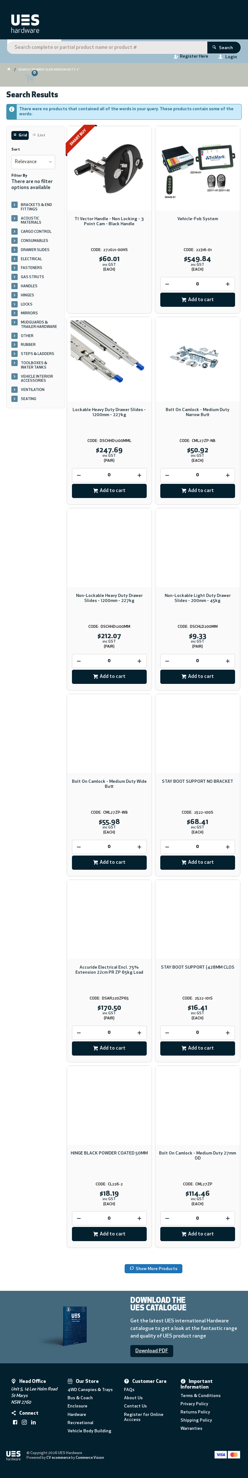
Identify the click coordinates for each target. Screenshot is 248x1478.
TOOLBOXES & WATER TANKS (34, 368)
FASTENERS (31, 270)
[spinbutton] (198, 286)
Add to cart (201, 302)
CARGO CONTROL (36, 234)
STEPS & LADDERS (37, 356)
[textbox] (123, 25)
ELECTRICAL (31, 261)
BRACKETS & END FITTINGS (36, 209)
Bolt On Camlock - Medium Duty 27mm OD (197, 1158)
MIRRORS (29, 316)
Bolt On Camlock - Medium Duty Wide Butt (109, 787)
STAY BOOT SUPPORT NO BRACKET (197, 784)
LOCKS (26, 307)
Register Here (194, 57)
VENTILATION (32, 392)
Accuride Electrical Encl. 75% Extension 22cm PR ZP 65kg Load (109, 972)
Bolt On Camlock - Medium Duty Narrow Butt (197, 415)
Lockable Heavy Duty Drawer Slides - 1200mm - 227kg (109, 415)
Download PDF (151, 1353)
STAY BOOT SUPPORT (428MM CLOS (197, 969)
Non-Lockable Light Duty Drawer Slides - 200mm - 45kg (198, 601)
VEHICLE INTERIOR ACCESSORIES (37, 381)
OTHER (27, 338)
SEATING (28, 402)
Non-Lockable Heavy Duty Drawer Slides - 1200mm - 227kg (109, 601)
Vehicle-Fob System (197, 221)
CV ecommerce (59, 1460)
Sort (15, 152)
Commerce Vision (90, 1460)
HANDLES (29, 288)
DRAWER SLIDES (35, 252)
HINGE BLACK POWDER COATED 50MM (109, 1155)
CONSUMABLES (34, 243)
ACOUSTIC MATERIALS (31, 223)
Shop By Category (31, 47)
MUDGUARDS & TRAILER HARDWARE (39, 327)
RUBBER (28, 347)
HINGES (27, 298)
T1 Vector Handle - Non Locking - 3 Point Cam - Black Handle (109, 224)
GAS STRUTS (32, 280)
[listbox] (33, 165)
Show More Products (156, 1271)
